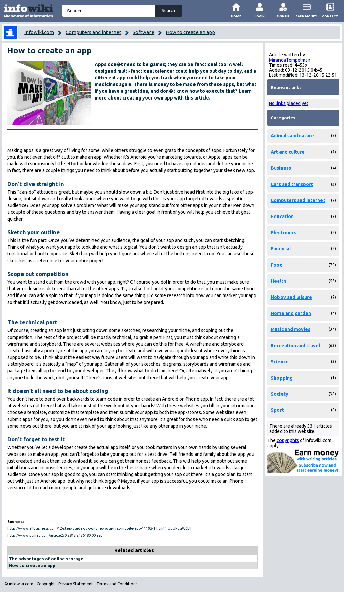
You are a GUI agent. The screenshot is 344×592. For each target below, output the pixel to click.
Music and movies (290, 329)
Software (143, 32)
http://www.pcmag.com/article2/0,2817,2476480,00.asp (55, 535)
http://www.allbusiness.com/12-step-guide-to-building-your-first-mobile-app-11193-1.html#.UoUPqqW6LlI (99, 528)
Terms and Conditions (116, 584)
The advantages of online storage (46, 558)
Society (279, 394)
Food (277, 265)
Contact (330, 16)
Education (282, 216)
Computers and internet (93, 32)
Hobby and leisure (291, 297)
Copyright (46, 584)
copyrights (288, 440)
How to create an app (190, 32)
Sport (277, 410)
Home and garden (291, 313)
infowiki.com (39, 32)
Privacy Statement (75, 584)
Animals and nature (292, 136)
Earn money (306, 16)
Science (280, 361)
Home (236, 16)
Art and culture (288, 152)
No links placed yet (288, 103)
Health (278, 281)
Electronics (283, 232)
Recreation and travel (295, 345)
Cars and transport (292, 184)
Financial (281, 248)
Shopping (282, 378)
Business (281, 168)
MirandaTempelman (289, 60)
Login (260, 16)
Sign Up (283, 16)
